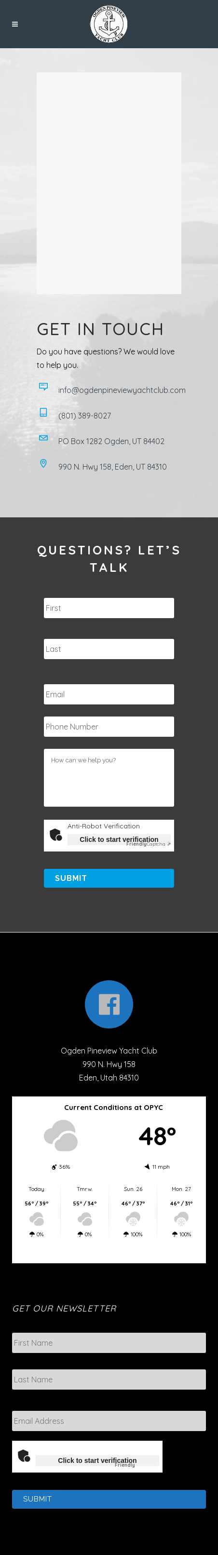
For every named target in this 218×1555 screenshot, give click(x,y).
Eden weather (111, 1253)
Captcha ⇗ (148, 844)
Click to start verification (119, 839)
